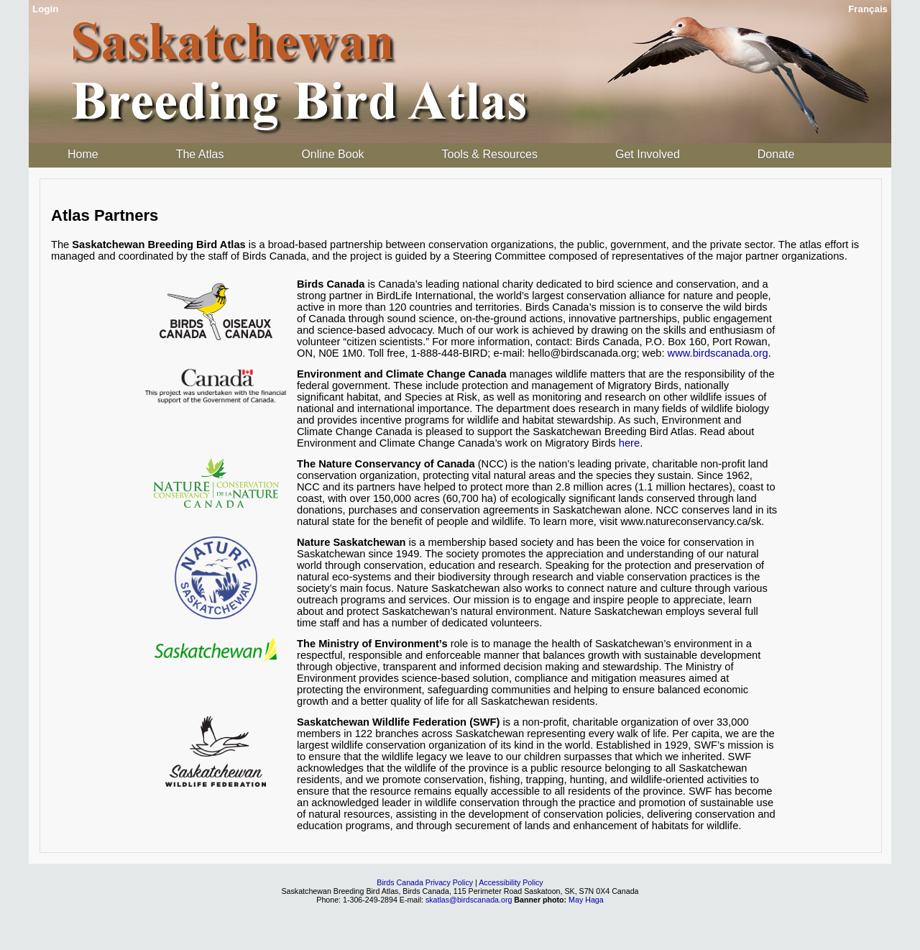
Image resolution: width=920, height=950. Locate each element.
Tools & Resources (490, 154)
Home (83, 154)
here (629, 443)
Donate (776, 154)
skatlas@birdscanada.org (469, 899)
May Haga (586, 899)
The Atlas (200, 154)
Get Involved (647, 154)
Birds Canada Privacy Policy (425, 882)
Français (868, 9)
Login (45, 9)
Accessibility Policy (511, 882)
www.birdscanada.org (718, 353)
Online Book (332, 154)
